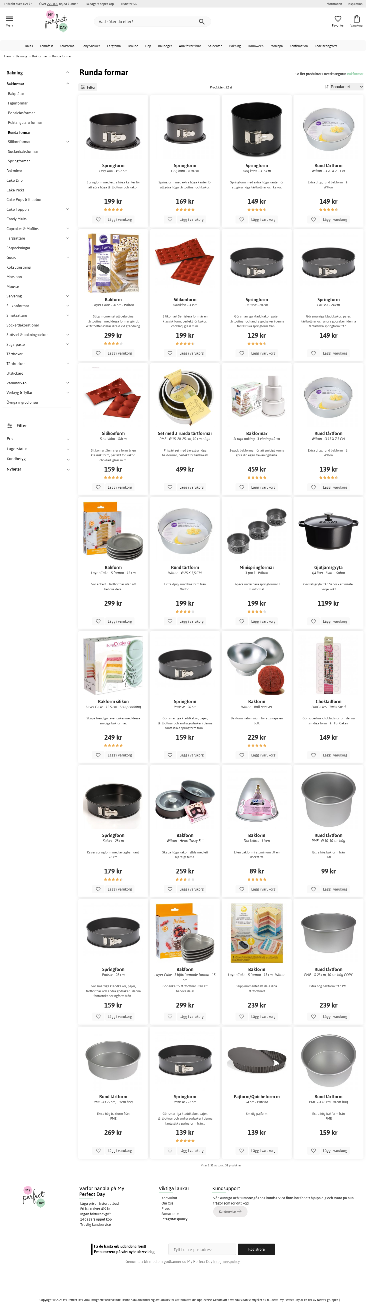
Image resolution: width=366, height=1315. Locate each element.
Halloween (256, 46)
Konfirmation (299, 46)
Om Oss (167, 1203)
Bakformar (355, 73)
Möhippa (276, 46)
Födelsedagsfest (326, 46)
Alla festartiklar (190, 46)
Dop (148, 46)
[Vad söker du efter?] (152, 22)
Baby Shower (91, 46)
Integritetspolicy (175, 1219)
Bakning (235, 46)
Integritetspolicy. (226, 1261)
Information (334, 4)
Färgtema (114, 46)
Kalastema (67, 46)
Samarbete (170, 1214)
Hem (7, 56)
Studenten (215, 46)
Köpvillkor (169, 1198)
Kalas (29, 46)
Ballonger (165, 46)
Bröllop (133, 46)
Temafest (46, 46)
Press (166, 1208)
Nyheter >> (129, 4)
